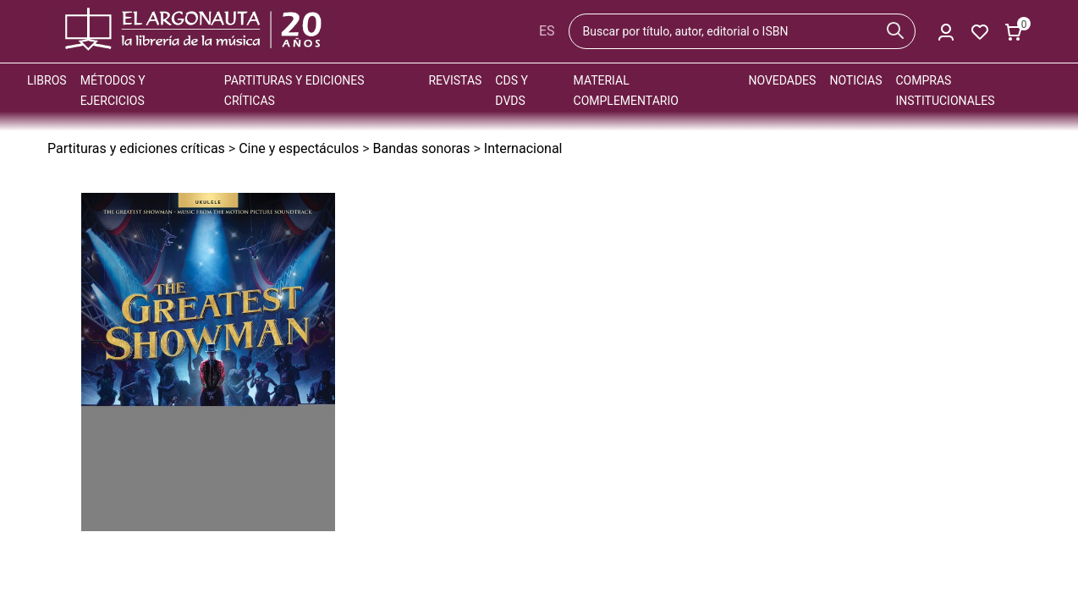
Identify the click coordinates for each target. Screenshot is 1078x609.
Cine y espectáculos (299, 148)
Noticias (855, 80)
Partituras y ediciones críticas (136, 148)
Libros (47, 80)
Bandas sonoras (421, 148)
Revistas (454, 80)
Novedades (782, 80)
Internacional (523, 148)
